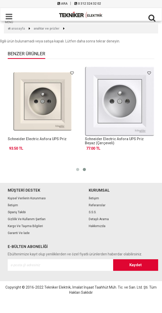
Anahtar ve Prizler (46, 28)
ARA (62, 3)
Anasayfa (16, 28)
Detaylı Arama (99, 219)
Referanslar (97, 205)
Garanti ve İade (19, 233)
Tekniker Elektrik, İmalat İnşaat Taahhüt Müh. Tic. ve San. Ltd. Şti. (96, 287)
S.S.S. (92, 212)
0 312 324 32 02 (87, 3)
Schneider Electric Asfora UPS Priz (37, 139)
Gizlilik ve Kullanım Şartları (27, 219)
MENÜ (9, 18)
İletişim (13, 205)
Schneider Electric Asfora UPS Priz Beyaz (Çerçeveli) (114, 141)
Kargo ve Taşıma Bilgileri (25, 226)
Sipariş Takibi (17, 212)
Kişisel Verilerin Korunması (27, 198)
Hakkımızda (97, 226)
